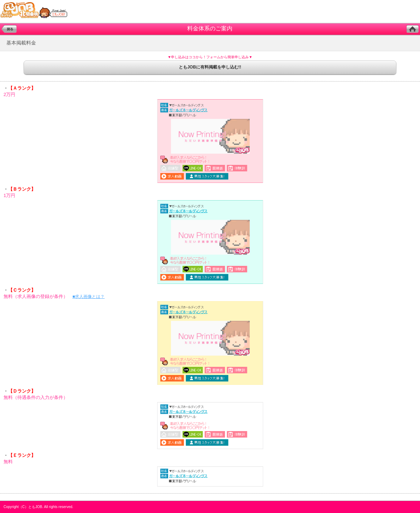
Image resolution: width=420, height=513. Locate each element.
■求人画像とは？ (88, 296)
